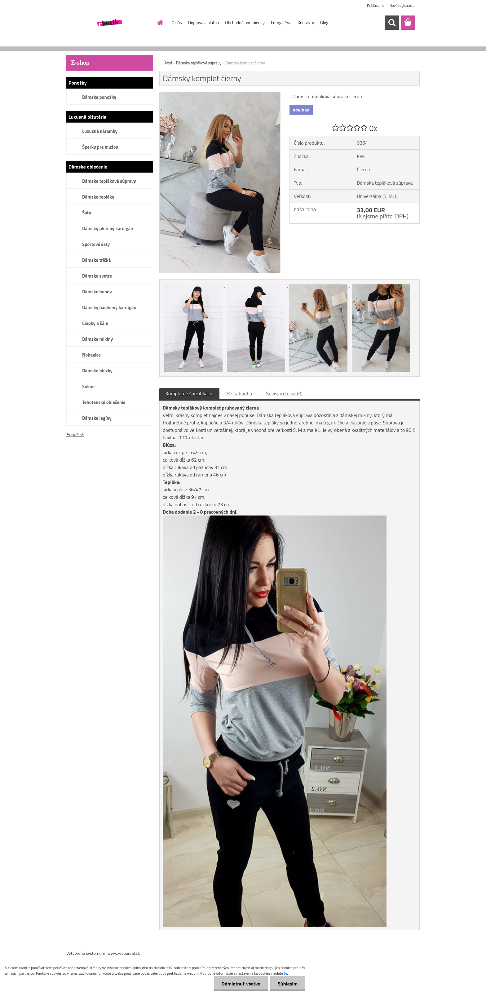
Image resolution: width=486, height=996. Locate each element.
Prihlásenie (375, 5)
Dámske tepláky (98, 196)
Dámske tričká (96, 260)
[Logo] (109, 22)
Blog (324, 22)
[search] (392, 22)
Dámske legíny (97, 418)
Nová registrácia (401, 5)
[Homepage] (160, 22)
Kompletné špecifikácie (189, 393)
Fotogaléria (281, 22)
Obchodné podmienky (245, 22)
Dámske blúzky (97, 370)
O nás (177, 22)
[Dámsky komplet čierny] (220, 95)
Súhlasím (287, 983)
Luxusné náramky (99, 131)
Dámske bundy (97, 291)
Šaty (86, 212)
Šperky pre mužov (100, 147)
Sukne (88, 386)
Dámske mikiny (97, 339)
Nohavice (91, 354)
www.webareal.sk (124, 953)
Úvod (167, 63)
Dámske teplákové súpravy (109, 181)
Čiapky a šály (95, 323)
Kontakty (306, 22)
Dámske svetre (97, 275)
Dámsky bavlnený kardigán (109, 307)
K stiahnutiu (239, 393)
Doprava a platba (203, 22)
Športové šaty (96, 244)
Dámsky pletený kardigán (107, 228)
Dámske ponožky (99, 97)
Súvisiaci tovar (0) (284, 393)
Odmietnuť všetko (239, 983)
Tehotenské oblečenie (104, 402)
